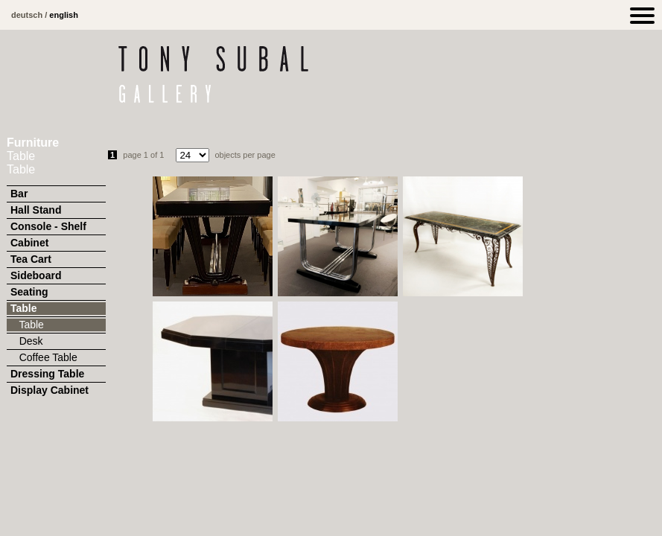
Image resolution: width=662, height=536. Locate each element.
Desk (26, 341)
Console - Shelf (48, 226)
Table (23, 308)
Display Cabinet (49, 390)
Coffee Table (43, 357)
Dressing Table (47, 374)
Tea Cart (30, 259)
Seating (29, 292)
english (63, 14)
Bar (19, 194)
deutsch (26, 14)
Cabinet (29, 243)
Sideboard (35, 275)
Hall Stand (35, 210)
